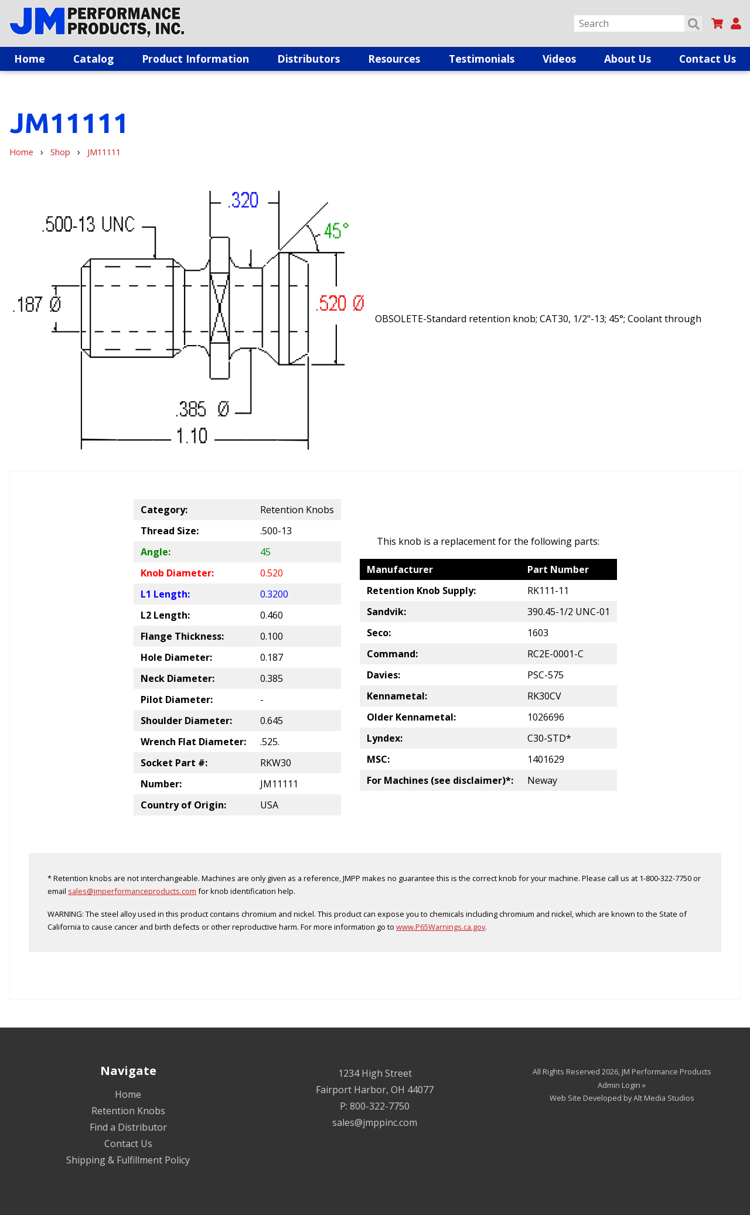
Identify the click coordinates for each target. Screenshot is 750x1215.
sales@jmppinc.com (374, 1122)
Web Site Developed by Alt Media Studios (622, 1098)
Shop (60, 152)
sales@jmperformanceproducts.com (132, 891)
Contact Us (707, 59)
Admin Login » (622, 1085)
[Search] (638, 23)
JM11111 (104, 152)
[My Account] (736, 23)
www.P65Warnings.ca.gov (440, 927)
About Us (627, 59)
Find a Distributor (128, 1127)
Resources (394, 59)
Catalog (93, 59)
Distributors (308, 59)
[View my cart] (717, 23)
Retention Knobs (128, 1110)
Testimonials (481, 59)
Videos (559, 59)
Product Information (195, 59)
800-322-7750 (380, 1106)
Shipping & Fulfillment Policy (128, 1159)
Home (29, 59)
